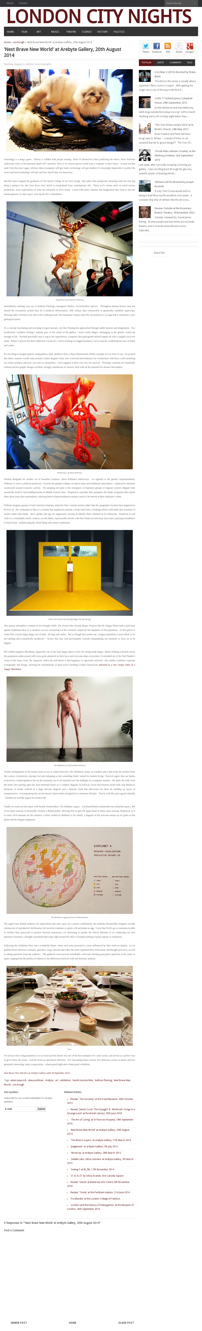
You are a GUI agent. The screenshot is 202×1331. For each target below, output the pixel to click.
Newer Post (19, 1323)
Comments (175, 62)
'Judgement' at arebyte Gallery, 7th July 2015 (94, 1146)
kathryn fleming (103, 1080)
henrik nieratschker (83, 1080)
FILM (24, 31)
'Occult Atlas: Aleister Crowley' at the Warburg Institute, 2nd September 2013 (175, 155)
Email (179, 52)
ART (38, 31)
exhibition (65, 1080)
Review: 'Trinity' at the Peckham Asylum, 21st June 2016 (100, 1192)
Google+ (190, 52)
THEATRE (71, 31)
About (10, 3)
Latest (160, 62)
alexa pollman (36, 1080)
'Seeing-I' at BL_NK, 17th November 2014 (92, 1169)
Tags (189, 62)
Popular (146, 62)
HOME (10, 31)
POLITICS (119, 31)
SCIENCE (87, 31)
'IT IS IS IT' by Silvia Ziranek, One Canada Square (96, 1175)
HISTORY (102, 31)
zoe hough (18, 42)
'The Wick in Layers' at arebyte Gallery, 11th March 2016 (100, 1140)
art (56, 1080)
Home (7, 42)
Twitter (145, 52)
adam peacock (18, 1080)
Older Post (126, 1323)
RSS (168, 52)
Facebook (157, 52)
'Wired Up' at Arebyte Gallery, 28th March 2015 (95, 1153)
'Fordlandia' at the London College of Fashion (95, 1198)
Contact (23, 3)
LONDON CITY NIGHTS (98, 16)
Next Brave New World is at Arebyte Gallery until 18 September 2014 (37, 1073)
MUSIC (55, 31)
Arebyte (49, 1080)
